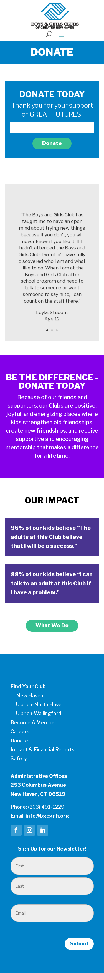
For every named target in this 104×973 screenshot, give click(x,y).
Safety (19, 758)
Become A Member (34, 723)
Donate (52, 143)
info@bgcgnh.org (47, 816)
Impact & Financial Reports (43, 750)
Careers (20, 731)
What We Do (52, 625)
